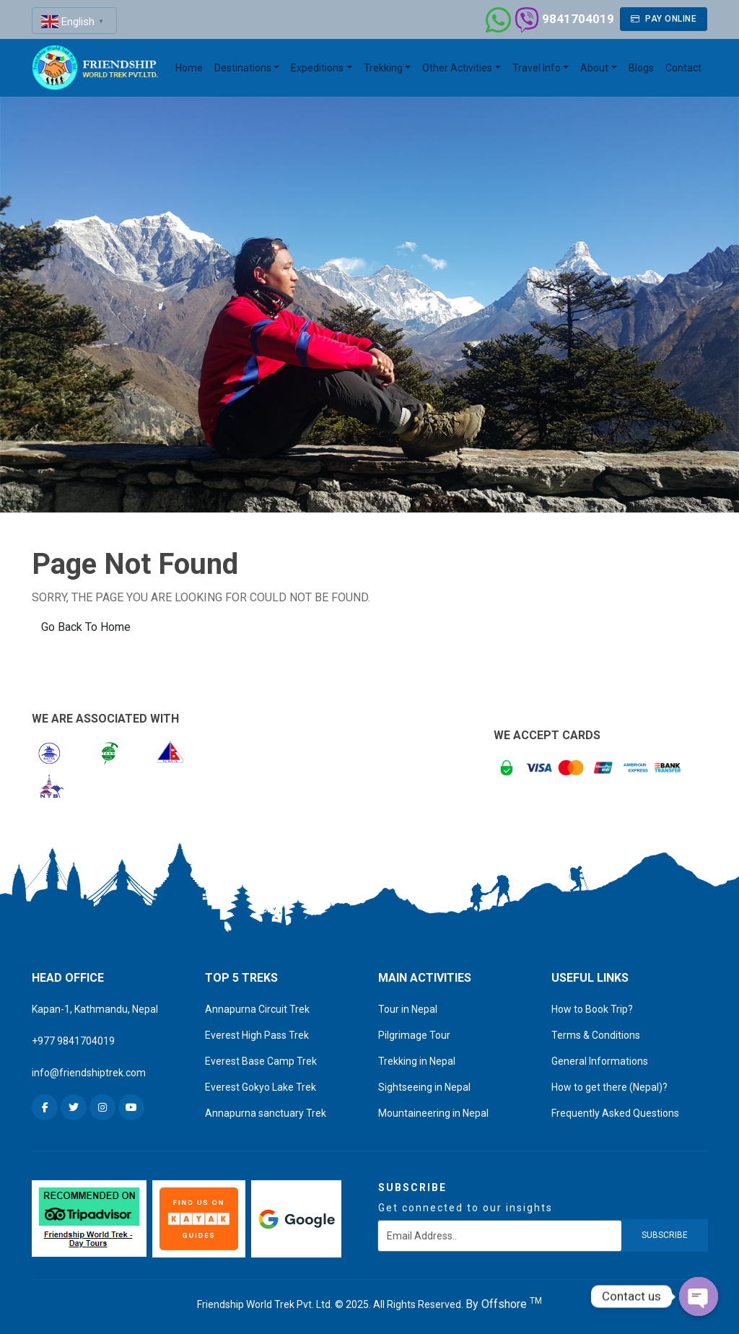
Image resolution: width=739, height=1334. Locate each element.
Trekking (383, 68)
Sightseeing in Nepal (424, 1087)
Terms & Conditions (595, 1035)
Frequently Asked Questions (615, 1113)
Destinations (242, 68)
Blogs (641, 68)
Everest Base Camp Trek (261, 1061)
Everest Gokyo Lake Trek (260, 1087)
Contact (683, 68)
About (594, 68)
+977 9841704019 (73, 1041)
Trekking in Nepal (416, 1061)
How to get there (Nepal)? (609, 1087)
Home (189, 68)
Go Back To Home (86, 627)
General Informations (599, 1061)
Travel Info (536, 68)
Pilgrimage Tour (414, 1035)
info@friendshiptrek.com (89, 1072)
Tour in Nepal (407, 1009)
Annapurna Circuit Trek (257, 1009)
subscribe (665, 1235)
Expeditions (317, 68)
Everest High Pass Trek (257, 1035)
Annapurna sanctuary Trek (265, 1113)
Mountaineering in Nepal (433, 1113)
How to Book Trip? (592, 1009)
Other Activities (457, 68)
